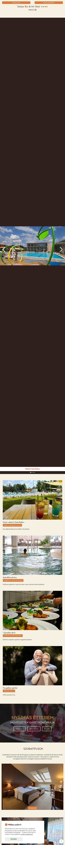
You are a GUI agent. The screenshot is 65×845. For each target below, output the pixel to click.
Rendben (13, 839)
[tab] (30, 472)
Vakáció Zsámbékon (32, 469)
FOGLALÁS (16, 3)
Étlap (47, 729)
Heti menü (34, 729)
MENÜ (32, 10)
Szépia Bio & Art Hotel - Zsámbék (32, 7)
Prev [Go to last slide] (3, 249)
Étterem (19, 729)
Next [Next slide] (61, 249)
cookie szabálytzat (26, 834)
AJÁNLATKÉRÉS (48, 3)
